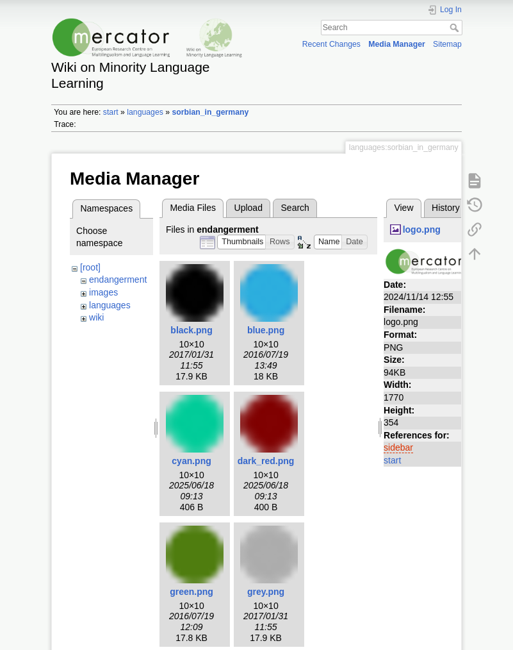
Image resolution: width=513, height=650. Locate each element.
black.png (191, 330)
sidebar (398, 447)
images (103, 292)
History (446, 208)
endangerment (118, 279)
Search (456, 27)
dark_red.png (266, 461)
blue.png (265, 330)
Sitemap (447, 44)
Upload (248, 208)
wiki (96, 317)
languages (145, 112)
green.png (191, 592)
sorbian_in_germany (210, 112)
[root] (90, 267)
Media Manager (396, 44)
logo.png (422, 229)
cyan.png (191, 461)
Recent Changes (331, 44)
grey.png (265, 592)
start (110, 112)
